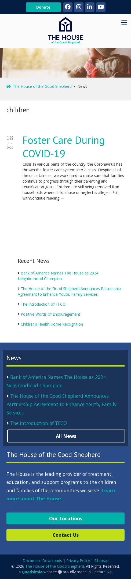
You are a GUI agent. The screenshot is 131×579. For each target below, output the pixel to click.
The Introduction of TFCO (43, 304)
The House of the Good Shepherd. (55, 566)
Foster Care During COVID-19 (64, 146)
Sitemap (101, 560)
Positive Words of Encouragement (50, 314)
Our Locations (65, 518)
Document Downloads (42, 560)
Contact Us (66, 535)
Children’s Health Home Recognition (52, 324)
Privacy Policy (78, 560)
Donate (43, 7)
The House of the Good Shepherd (39, 86)
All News (66, 436)
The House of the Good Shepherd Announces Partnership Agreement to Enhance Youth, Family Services (61, 404)
